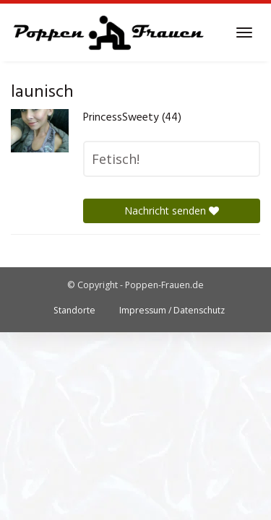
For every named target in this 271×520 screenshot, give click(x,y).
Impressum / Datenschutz (172, 310)
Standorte (74, 310)
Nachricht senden (171, 210)
